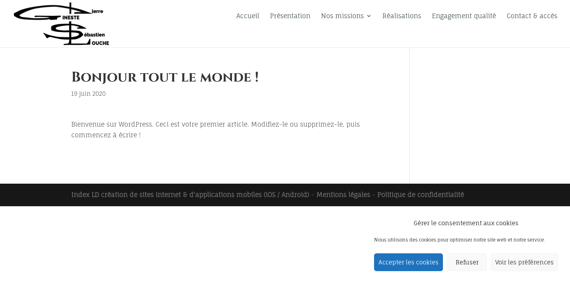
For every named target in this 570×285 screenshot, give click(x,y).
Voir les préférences (524, 262)
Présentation (290, 16)
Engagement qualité (464, 16)
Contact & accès (532, 16)
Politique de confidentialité (420, 195)
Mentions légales (343, 195)
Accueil (247, 16)
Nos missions (342, 16)
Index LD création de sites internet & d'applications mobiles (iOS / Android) (190, 195)
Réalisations (401, 16)
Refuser (467, 262)
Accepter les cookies (408, 262)
